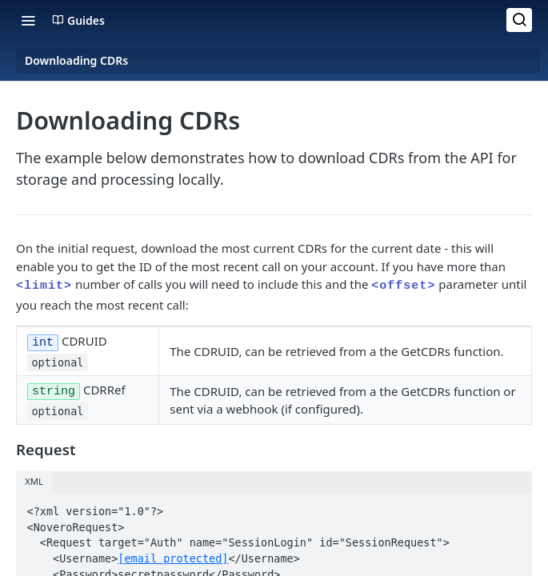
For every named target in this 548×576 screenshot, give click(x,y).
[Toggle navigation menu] (28, 20)
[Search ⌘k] (519, 20)
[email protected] (173, 551)
